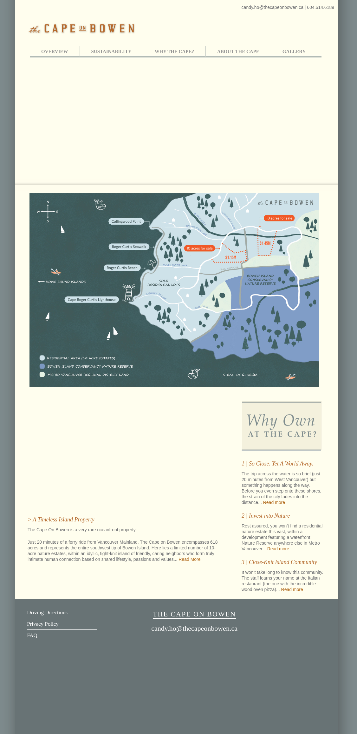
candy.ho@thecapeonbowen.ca (273, 7)
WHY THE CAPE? (174, 51)
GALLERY (294, 51)
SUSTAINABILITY (111, 51)
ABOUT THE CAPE (238, 51)
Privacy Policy (43, 624)
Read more (274, 502)
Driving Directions (47, 612)
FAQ (32, 635)
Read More (189, 559)
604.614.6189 (320, 7)
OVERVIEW (54, 51)
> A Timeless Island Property (61, 519)
